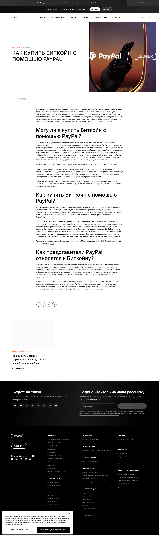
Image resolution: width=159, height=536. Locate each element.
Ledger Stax (51, 450)
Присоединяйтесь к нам (125, 440)
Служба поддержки (89, 493)
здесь (52, 244)
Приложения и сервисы (58, 17)
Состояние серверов (89, 509)
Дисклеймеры (122, 488)
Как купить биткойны (89, 479)
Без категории (17, 48)
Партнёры (85, 506)
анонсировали (81, 144)
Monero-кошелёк (53, 499)
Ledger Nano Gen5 (53, 447)
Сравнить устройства (54, 459)
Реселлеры (86, 500)
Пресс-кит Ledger (88, 503)
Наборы (50, 463)
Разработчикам (87, 513)
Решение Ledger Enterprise (91, 440)
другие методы (42, 175)
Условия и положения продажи (128, 478)
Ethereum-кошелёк (53, 486)
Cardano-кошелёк (53, 493)
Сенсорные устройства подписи (58, 440)
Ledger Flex (51, 453)
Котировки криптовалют (55, 516)
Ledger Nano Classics (54, 456)
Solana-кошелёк (52, 490)
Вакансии (121, 443)
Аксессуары (51, 466)
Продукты (42, 17)
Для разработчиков (100, 17)
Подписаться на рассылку (131, 407)
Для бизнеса (85, 17)
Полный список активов (55, 505)
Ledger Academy (123, 458)
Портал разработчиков (90, 462)
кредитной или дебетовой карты (78, 170)
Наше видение (122, 454)
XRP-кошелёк (51, 496)
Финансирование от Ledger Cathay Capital (96, 451)
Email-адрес (87, 407)
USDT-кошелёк (52, 502)
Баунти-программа (88, 497)
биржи (58, 208)
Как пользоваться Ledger (90, 473)
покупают (108, 208)
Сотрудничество (87, 516)
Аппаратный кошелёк (54, 443)
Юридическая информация (126, 475)
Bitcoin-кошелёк (52, 483)
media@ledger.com (19, 400)
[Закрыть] (69, 520)
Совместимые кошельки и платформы (95, 476)
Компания (121, 461)
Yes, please (94, 9)
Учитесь (73, 17)
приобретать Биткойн (108, 144)
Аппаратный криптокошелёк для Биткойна (96, 483)
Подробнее (17, 369)
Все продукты (51, 469)
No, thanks (106, 9)
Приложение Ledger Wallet (56, 472)
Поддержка (116, 17)
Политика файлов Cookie (126, 484)
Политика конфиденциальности (128, 481)
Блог (119, 464)
